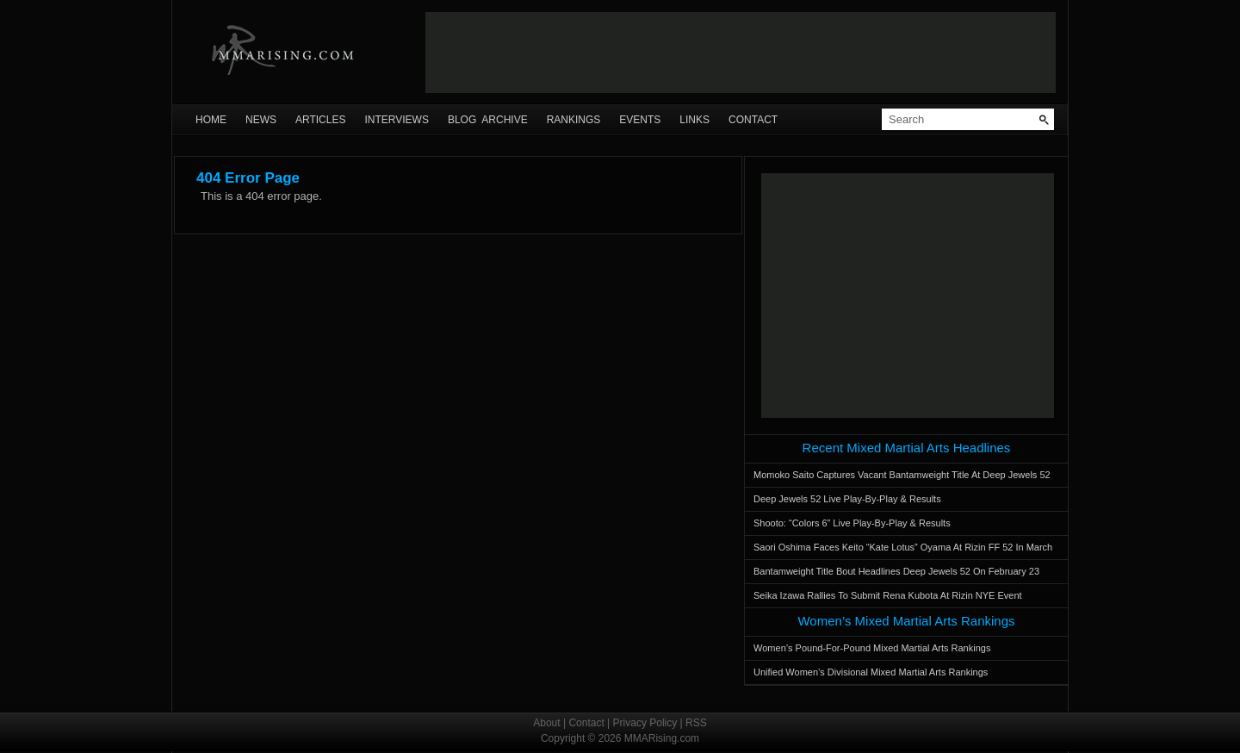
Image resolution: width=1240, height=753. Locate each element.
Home (210, 120)
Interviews (396, 120)
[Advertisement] (740, 52)
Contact (753, 120)
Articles (320, 120)
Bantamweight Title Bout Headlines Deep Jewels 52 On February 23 (896, 571)
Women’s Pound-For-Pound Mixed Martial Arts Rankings (871, 648)
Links (694, 120)
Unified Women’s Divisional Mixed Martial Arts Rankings (870, 672)
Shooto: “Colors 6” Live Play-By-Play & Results (852, 523)
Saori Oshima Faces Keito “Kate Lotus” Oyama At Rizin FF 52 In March (902, 547)
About (546, 723)
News (260, 120)
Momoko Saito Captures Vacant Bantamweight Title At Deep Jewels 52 (902, 475)
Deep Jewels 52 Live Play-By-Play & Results (847, 499)
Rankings (574, 120)
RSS (696, 723)
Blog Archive (488, 120)
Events (639, 120)
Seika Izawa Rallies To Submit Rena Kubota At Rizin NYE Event (887, 595)
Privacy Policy (645, 723)
